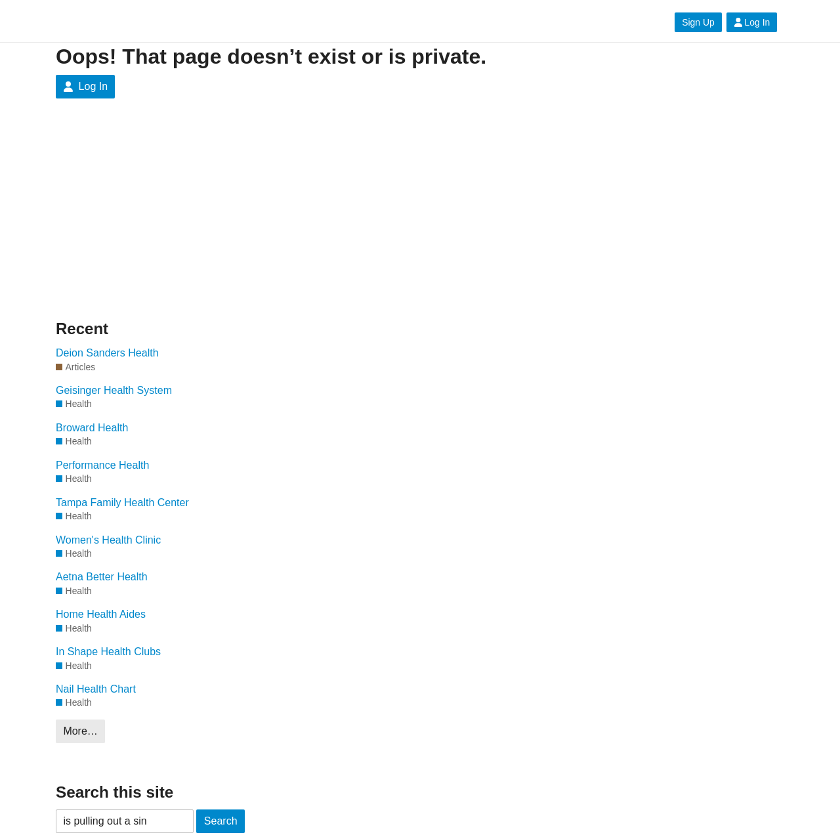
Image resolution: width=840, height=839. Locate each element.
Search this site (114, 792)
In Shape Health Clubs (108, 651)
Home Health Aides (101, 614)
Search (221, 821)
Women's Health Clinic (108, 540)
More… (80, 731)
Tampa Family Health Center (122, 502)
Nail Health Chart (96, 689)
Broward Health (92, 427)
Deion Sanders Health (107, 352)
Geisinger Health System (114, 390)
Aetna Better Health (102, 576)
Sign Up (698, 22)
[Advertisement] (180, 219)
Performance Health (102, 465)
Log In (752, 22)
